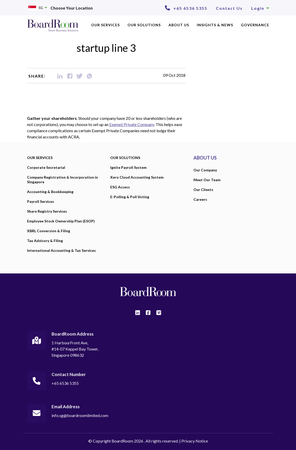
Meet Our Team (207, 180)
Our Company (205, 170)
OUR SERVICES (105, 25)
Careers (200, 199)
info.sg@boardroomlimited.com (80, 415)
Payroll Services (40, 201)
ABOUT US (178, 25)
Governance (255, 25)
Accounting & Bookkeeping (50, 191)
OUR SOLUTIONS (144, 25)
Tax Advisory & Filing (45, 240)
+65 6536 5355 (190, 8)
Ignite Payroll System (128, 167)
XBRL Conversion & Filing (48, 231)
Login (260, 8)
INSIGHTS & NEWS (215, 25)
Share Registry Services (47, 211)
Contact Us (229, 8)
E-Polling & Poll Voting (129, 197)
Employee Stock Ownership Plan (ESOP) (61, 221)
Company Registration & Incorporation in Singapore (62, 179)
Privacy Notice (194, 440)
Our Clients (203, 189)
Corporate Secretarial (46, 167)
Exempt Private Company (131, 124)
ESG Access (120, 187)
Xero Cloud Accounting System (137, 177)
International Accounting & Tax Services (61, 250)
